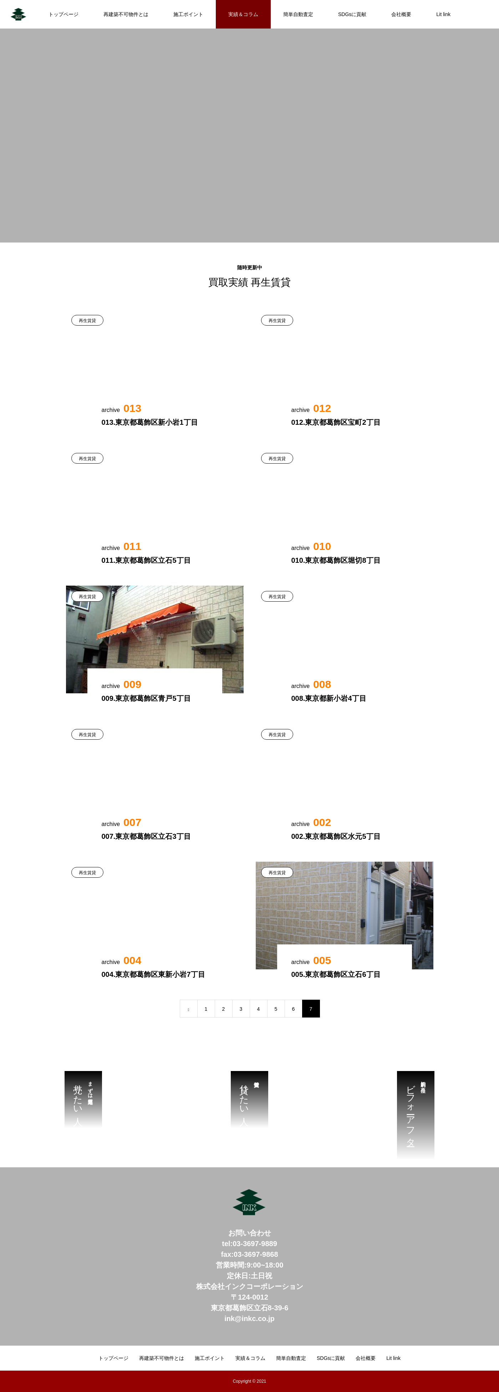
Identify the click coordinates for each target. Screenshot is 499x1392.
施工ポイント (188, 14)
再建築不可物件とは (125, 14)
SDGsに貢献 (352, 14)
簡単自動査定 (298, 14)
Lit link (443, 14)
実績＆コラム (243, 14)
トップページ (63, 14)
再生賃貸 (87, 320)
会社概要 (401, 14)
